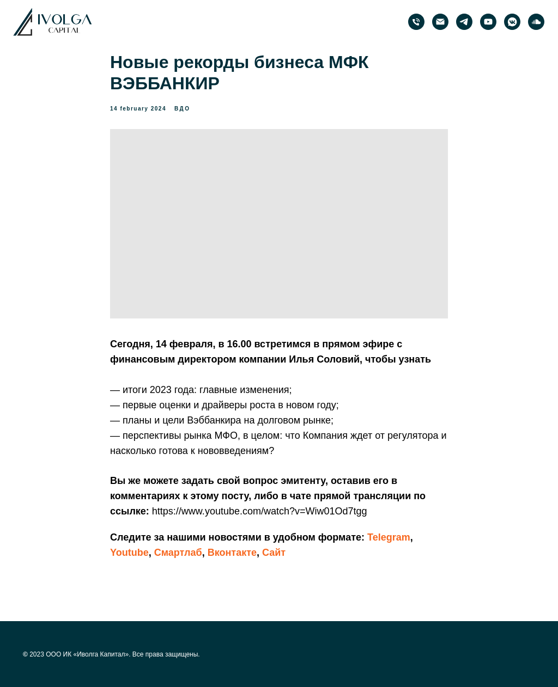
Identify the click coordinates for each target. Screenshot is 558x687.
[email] (440, 22)
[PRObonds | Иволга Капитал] (464, 22)
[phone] (416, 22)
